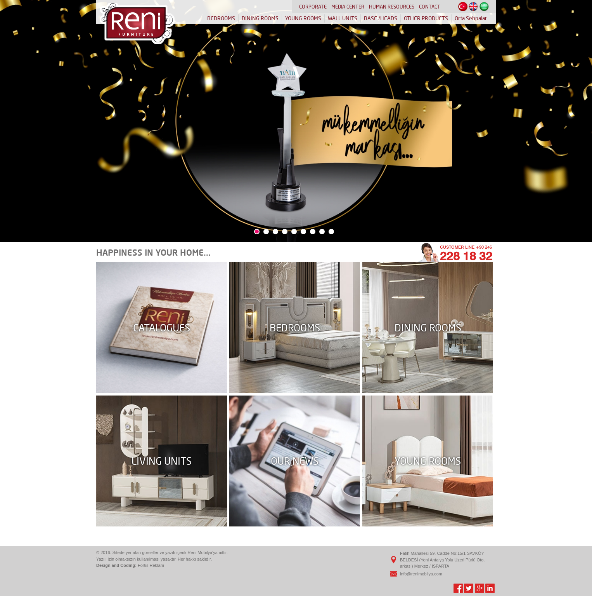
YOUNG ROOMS (303, 18)
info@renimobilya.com (421, 574)
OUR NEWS (294, 461)
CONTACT (429, 6)
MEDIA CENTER (347, 6)
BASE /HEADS (380, 18)
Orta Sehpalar (471, 18)
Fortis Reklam (151, 565)
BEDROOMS (221, 18)
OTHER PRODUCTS (426, 18)
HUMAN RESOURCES (391, 6)
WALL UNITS (342, 18)
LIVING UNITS (161, 461)
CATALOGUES (161, 327)
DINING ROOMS (260, 18)
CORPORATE (313, 6)
